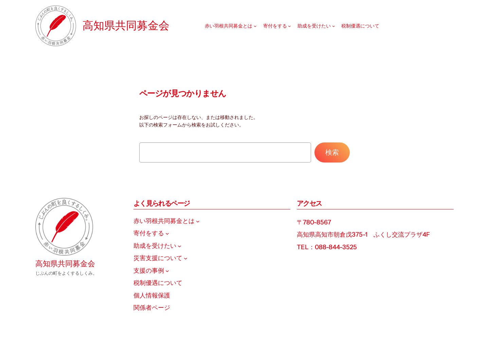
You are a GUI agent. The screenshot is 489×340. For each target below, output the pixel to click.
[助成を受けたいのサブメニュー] (333, 26)
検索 (332, 152)
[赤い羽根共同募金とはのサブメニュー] (255, 26)
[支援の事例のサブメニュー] (167, 270)
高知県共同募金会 (126, 25)
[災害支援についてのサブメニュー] (185, 258)
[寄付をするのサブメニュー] (289, 26)
